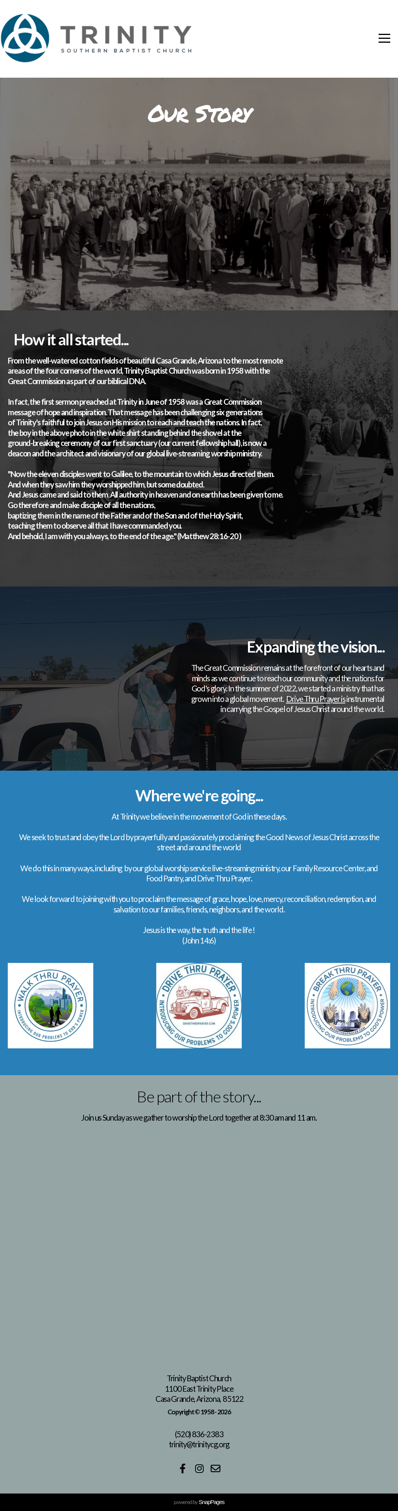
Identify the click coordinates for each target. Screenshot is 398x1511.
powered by (199, 1502)
